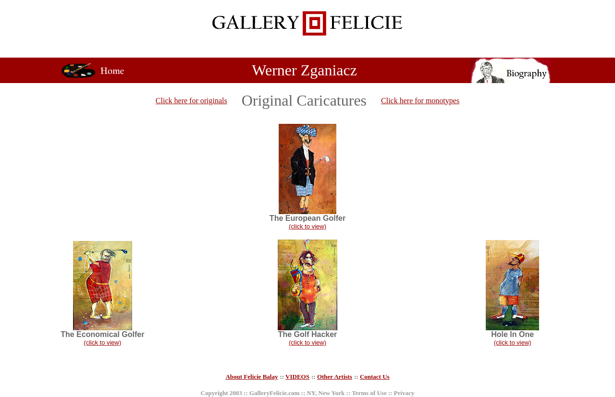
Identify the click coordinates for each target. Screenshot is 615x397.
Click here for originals (191, 100)
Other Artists (334, 376)
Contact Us (375, 376)
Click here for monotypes (420, 100)
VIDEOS (297, 376)
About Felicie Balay (251, 376)
